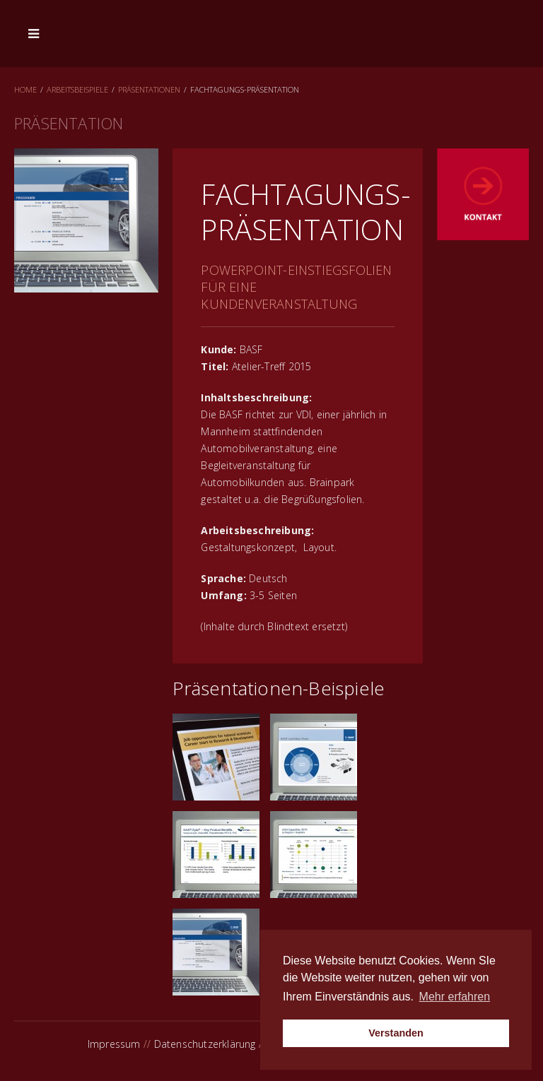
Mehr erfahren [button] (455, 997)
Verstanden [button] (396, 1033)
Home (25, 89)
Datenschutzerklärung (205, 1044)
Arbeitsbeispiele (77, 89)
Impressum (114, 1044)
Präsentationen (149, 89)
